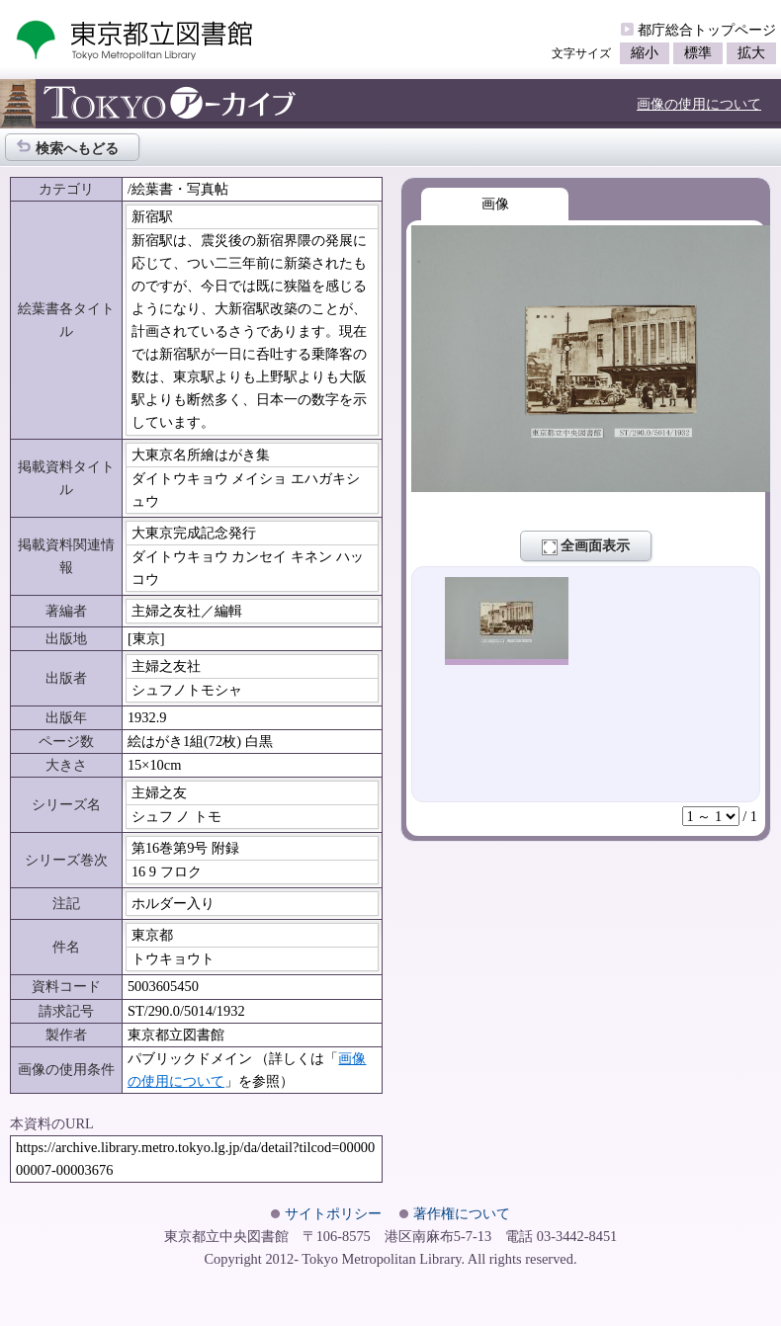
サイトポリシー (333, 1213)
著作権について (461, 1213)
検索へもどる (67, 146)
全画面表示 (586, 546)
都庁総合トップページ (707, 30)
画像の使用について (699, 104)
